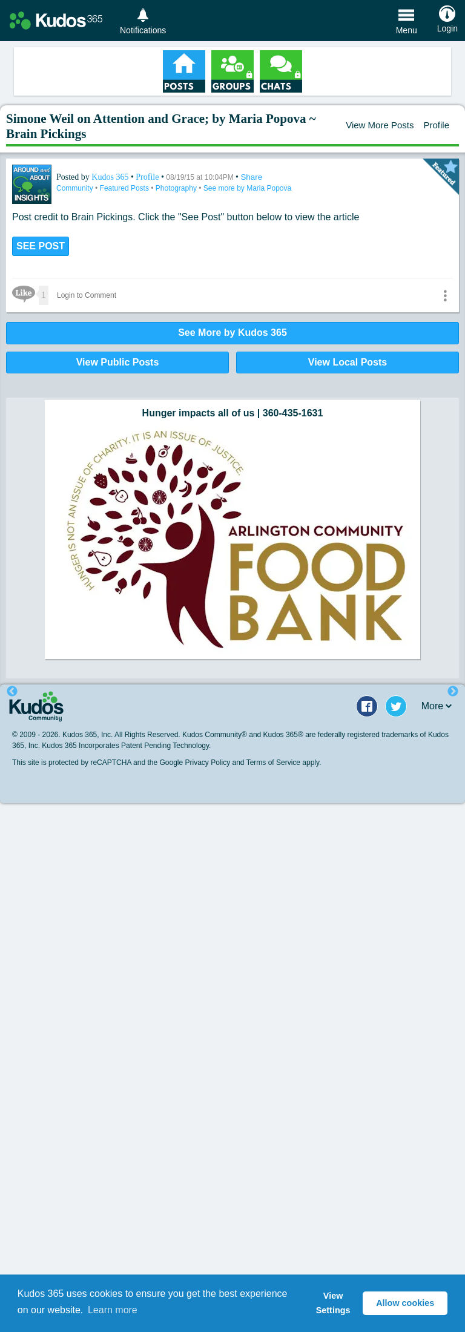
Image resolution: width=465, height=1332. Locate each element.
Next (453, 692)
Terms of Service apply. (284, 762)
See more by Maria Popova (247, 188)
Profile (436, 125)
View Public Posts (117, 362)
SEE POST (40, 246)
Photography (177, 188)
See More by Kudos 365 (232, 332)
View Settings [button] (333, 1303)
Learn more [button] (112, 1310)
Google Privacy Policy (194, 762)
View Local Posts (347, 362)
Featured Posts (125, 188)
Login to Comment (86, 295)
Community (75, 188)
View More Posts (380, 125)
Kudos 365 (111, 177)
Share (251, 177)
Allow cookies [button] (405, 1303)
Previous (12, 692)
